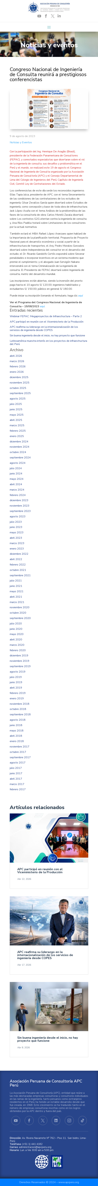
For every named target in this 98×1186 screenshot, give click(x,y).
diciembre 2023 (19, 500)
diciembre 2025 (19, 377)
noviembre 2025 (19, 382)
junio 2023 (16, 527)
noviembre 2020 (19, 607)
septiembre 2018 (20, 714)
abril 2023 (16, 538)
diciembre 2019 (19, 655)
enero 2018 (17, 741)
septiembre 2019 (20, 666)
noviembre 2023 (19, 505)
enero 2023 (17, 548)
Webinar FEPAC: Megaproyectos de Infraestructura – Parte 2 (46, 316)
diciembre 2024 (19, 441)
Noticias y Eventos (21, 142)
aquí (80, 295)
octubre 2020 (18, 612)
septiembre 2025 (20, 393)
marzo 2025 (17, 425)
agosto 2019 (18, 671)
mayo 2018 (16, 730)
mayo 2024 (16, 479)
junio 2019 (16, 682)
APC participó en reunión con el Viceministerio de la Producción (46, 321)
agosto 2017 (18, 762)
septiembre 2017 (20, 757)
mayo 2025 (16, 414)
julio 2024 (16, 468)
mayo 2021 (16, 591)
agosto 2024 (18, 463)
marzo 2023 (17, 543)
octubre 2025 (18, 388)
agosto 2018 (18, 720)
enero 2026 (17, 372)
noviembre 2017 (19, 746)
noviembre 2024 (19, 446)
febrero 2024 (18, 495)
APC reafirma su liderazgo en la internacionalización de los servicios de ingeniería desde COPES (44, 328)
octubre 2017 (18, 752)
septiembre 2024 (20, 457)
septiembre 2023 (20, 511)
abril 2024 (16, 484)
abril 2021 (16, 596)
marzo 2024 (17, 489)
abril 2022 (16, 559)
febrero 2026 (18, 366)
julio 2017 (16, 768)
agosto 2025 (18, 398)
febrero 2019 (18, 693)
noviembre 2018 (19, 704)
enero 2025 (17, 436)
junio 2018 (16, 725)
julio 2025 (16, 404)
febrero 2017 (18, 789)
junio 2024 (16, 473)
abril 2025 (16, 420)
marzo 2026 (17, 361)
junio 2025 (16, 409)
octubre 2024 (18, 452)
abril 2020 (16, 639)
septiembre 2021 (20, 575)
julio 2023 (16, 522)
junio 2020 (16, 629)
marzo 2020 (17, 645)
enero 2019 (17, 698)
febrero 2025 (18, 430)
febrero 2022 (18, 564)
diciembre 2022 (19, 554)
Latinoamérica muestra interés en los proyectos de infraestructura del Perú (48, 342)
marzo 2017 (17, 784)
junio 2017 (16, 773)
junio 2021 (16, 586)
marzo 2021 (17, 602)
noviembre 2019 (19, 661)
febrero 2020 (18, 650)
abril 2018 (16, 736)
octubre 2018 (18, 709)
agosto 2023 (18, 516)
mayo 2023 (16, 532)
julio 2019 (16, 677)
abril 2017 (16, 778)
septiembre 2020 (20, 618)
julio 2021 (16, 580)
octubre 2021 (18, 570)
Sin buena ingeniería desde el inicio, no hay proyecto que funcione (47, 335)
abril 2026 (16, 356)
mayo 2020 (16, 634)
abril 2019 (16, 687)
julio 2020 (16, 623)
